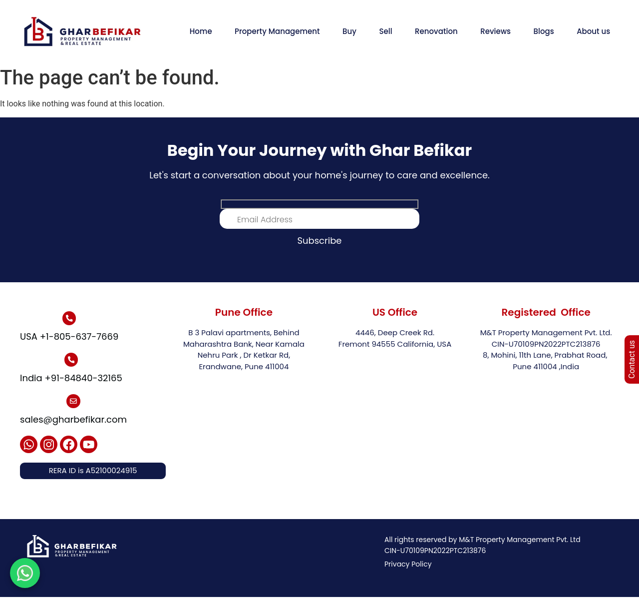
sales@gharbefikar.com (73, 420)
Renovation (436, 31)
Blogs (544, 31)
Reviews (495, 31)
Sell (385, 31)
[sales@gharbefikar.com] (73, 402)
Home (201, 31)
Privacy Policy (408, 566)
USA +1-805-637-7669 (69, 336)
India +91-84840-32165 (71, 378)
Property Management (277, 31)
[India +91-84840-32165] (71, 360)
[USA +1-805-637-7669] (69, 318)
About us (593, 31)
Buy (349, 31)
